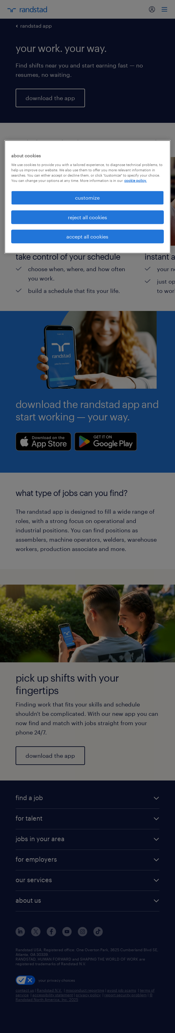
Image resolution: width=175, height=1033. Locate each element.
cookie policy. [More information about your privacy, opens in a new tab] (135, 180)
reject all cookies (87, 217)
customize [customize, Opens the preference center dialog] (87, 198)
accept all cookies (87, 236)
